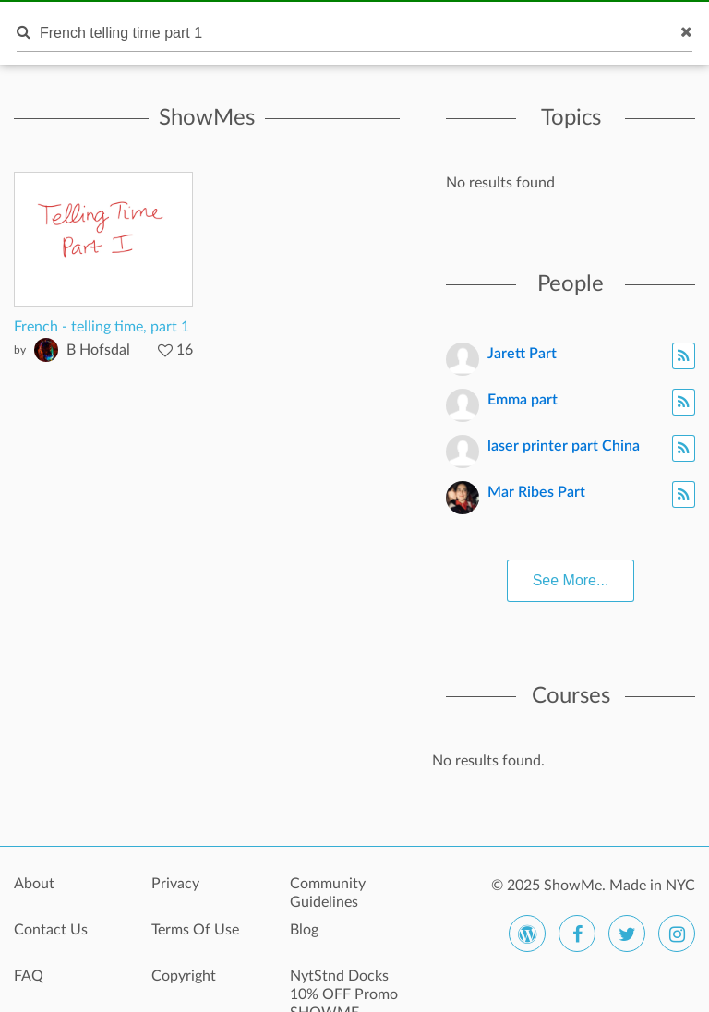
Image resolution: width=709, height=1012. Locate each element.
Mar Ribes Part (536, 492)
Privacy (175, 883)
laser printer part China (563, 446)
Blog (304, 929)
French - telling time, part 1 (101, 326)
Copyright (183, 976)
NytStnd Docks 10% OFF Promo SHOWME (344, 986)
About (34, 883)
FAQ (28, 976)
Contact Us (51, 929)
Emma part (522, 399)
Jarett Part (522, 353)
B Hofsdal (98, 350)
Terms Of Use (195, 929)
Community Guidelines (328, 893)
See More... (571, 580)
